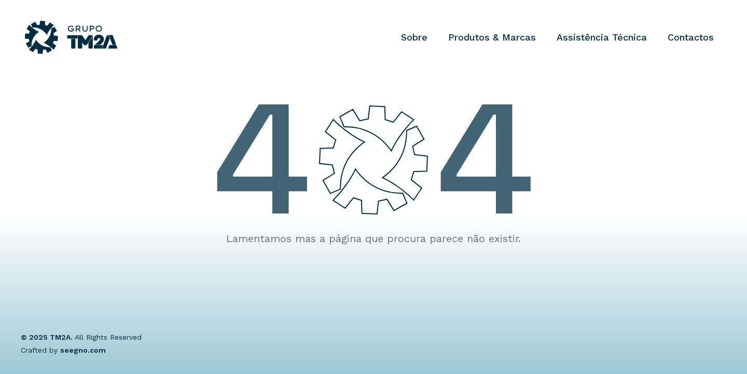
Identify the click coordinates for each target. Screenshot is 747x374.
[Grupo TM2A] (71, 37)
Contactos (691, 37)
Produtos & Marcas (492, 37)
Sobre (414, 37)
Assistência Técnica (602, 37)
